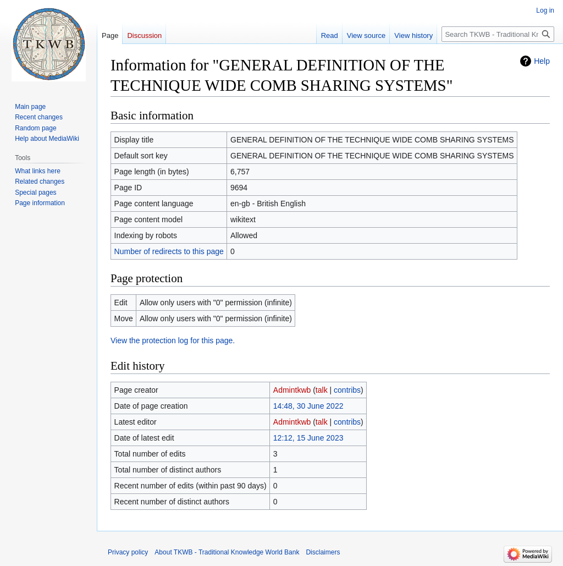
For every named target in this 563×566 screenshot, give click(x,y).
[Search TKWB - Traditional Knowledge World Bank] (497, 34)
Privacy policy (128, 552)
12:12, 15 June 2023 (308, 437)
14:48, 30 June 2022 (308, 406)
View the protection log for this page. (173, 340)
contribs (347, 390)
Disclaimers (323, 552)
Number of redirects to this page (169, 251)
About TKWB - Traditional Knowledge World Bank (226, 552)
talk (322, 390)
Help (542, 61)
